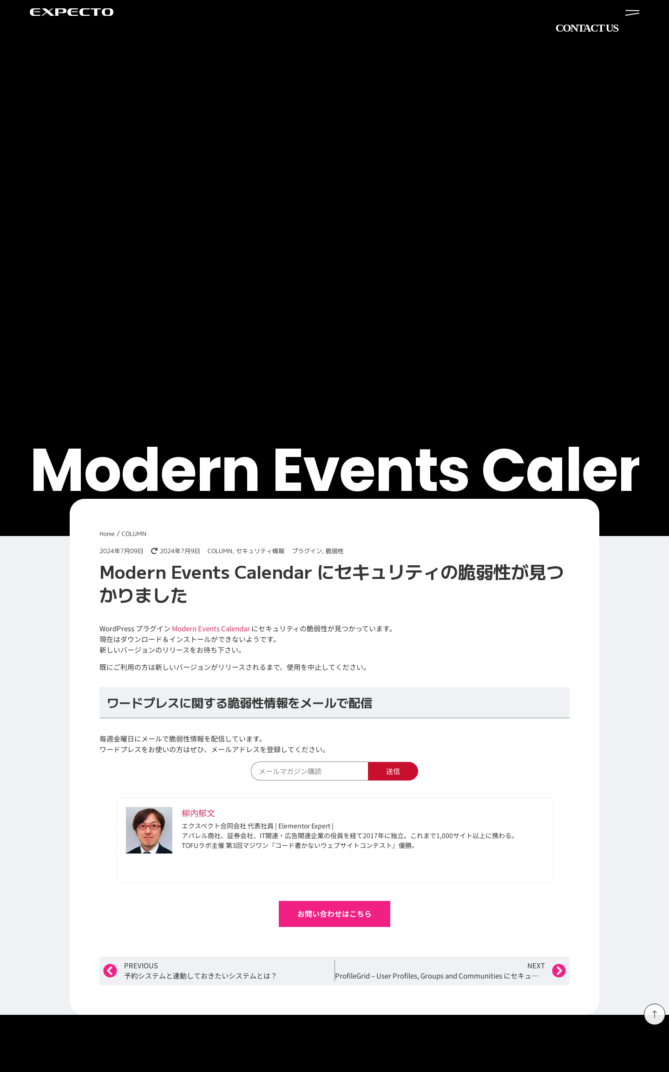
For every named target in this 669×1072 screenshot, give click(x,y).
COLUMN (134, 533)
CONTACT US (587, 28)
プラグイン (307, 551)
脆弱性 (335, 551)
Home (107, 533)
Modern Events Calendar (211, 628)
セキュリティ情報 (260, 551)
